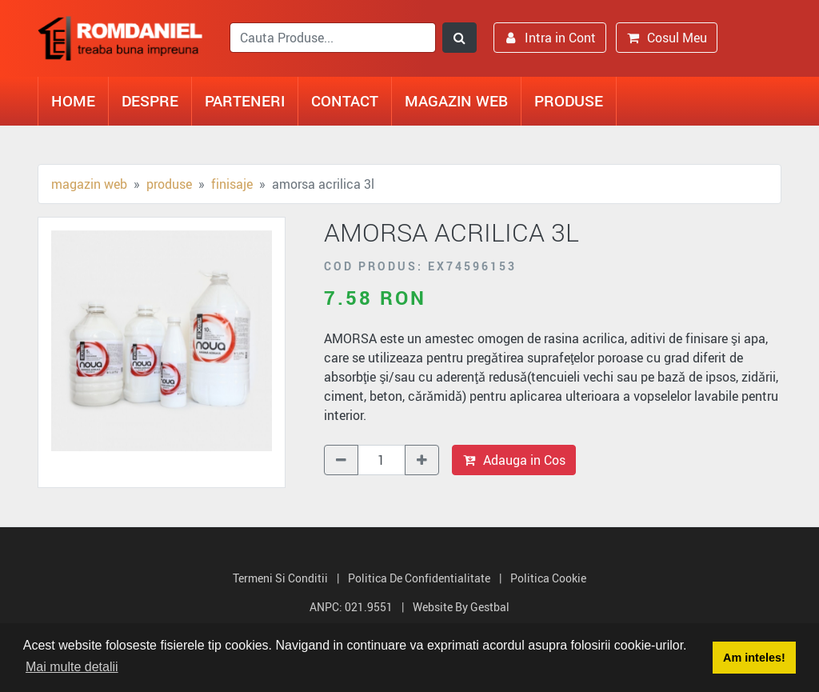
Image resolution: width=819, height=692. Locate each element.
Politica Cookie (548, 578)
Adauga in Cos (513, 460)
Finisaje (232, 184)
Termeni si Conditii (280, 578)
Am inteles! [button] (754, 657)
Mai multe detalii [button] (72, 667)
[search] (333, 37)
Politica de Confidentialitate (419, 578)
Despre (150, 100)
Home (73, 100)
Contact (344, 100)
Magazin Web (456, 100)
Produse (568, 100)
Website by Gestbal (461, 606)
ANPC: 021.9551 (351, 606)
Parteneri (245, 100)
